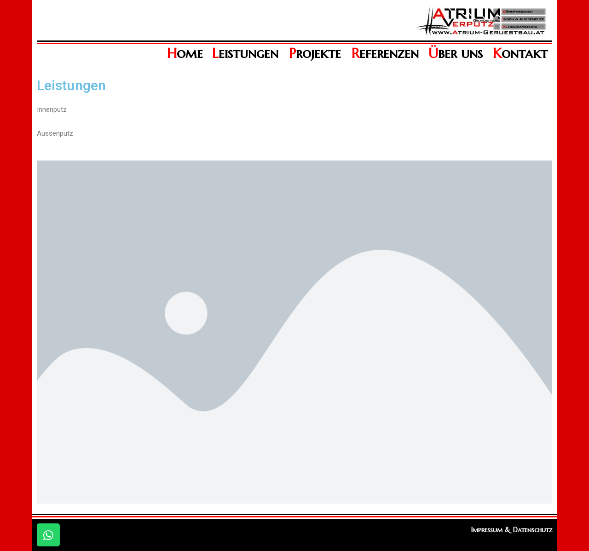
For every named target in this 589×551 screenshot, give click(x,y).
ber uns (455, 53)
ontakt (520, 53)
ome (185, 53)
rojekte (315, 53)
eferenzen (385, 53)
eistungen (245, 53)
